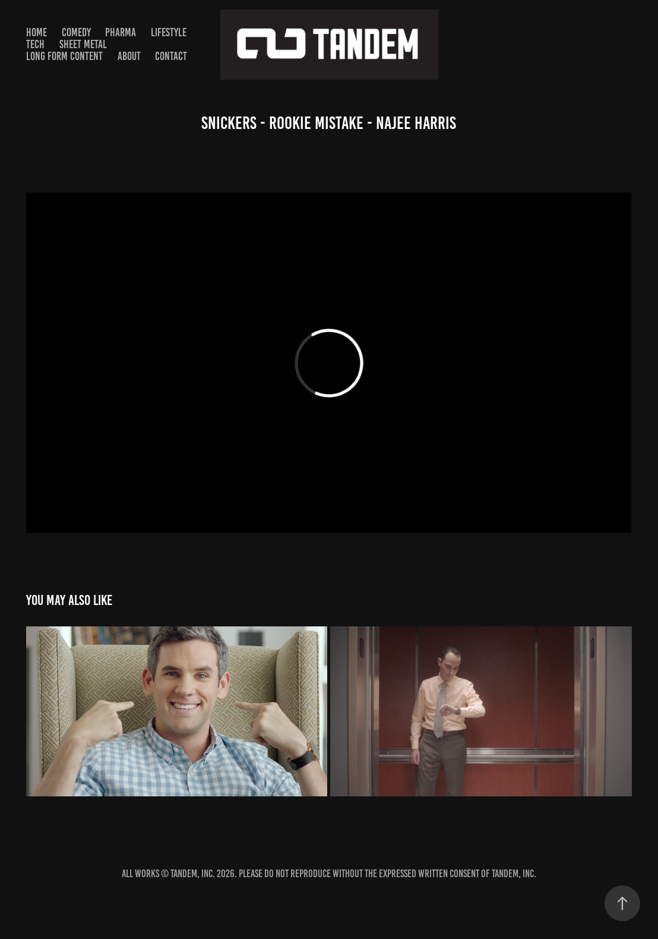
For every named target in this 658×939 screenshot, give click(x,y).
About (129, 56)
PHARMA (120, 32)
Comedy (76, 32)
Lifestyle (168, 32)
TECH (35, 44)
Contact (171, 56)
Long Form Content (64, 56)
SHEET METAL (83, 44)
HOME (36, 32)
